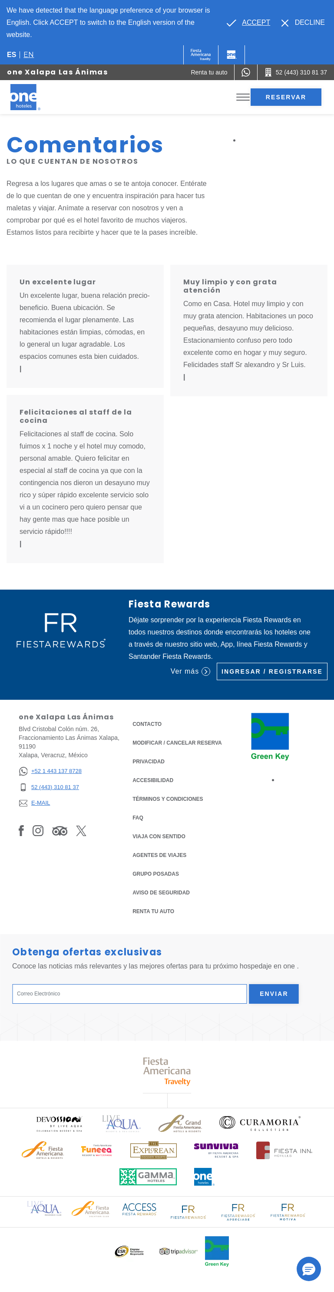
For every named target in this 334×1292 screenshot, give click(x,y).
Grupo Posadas (155, 874)
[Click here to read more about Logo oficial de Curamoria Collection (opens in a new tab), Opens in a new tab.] (260, 1123)
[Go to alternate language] (248, 23)
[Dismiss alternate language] (303, 22)
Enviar (274, 993)
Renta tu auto (153, 910)
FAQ (137, 818)
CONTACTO (147, 724)
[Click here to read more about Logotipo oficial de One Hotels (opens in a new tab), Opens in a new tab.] (204, 1177)
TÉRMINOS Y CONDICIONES (167, 799)
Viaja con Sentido (158, 836)
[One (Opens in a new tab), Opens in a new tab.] (201, 54)
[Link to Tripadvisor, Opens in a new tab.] (59, 830)
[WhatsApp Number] (246, 72)
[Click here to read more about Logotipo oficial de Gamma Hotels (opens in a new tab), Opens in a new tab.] (148, 1176)
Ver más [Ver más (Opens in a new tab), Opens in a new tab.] (190, 671)
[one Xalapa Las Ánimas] (35, 97)
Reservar (286, 97)
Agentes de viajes (159, 855)
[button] (309, 1269)
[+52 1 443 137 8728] (50, 771)
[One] (231, 54)
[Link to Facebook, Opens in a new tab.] (21, 830)
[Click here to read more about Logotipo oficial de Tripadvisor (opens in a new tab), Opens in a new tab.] (178, 1251)
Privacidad (148, 761)
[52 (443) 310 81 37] (50, 788)
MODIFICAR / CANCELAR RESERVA (177, 743)
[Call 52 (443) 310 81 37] (296, 72)
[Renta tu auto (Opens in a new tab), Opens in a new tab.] (209, 72)
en (28, 55)
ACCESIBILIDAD (152, 780)
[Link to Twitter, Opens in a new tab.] (81, 830)
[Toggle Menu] (243, 97)
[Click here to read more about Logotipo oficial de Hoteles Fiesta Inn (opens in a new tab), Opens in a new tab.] (284, 1150)
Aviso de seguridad (161, 893)
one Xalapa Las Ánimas (57, 72)
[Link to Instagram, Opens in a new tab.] (38, 830)
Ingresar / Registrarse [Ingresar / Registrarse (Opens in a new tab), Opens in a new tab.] (272, 671)
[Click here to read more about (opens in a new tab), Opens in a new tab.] (59, 1124)
